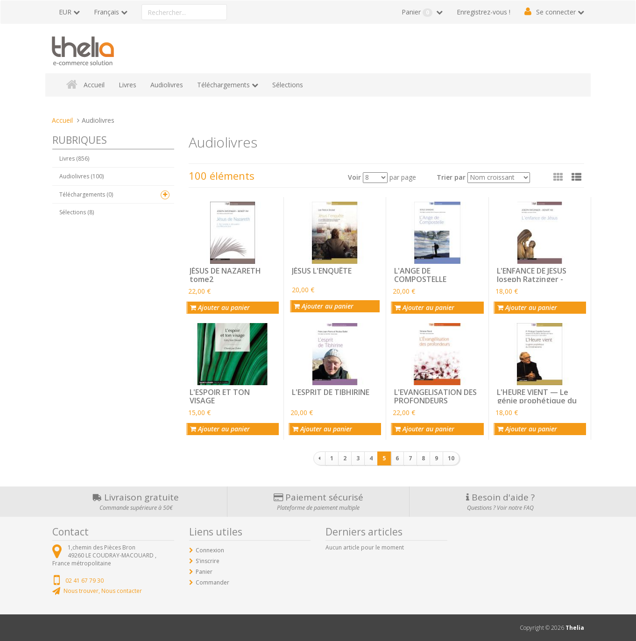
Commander (212, 582)
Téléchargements (223, 84)
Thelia (574, 628)
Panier (418, 12)
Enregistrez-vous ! (483, 11)
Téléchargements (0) (86, 194)
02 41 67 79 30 (84, 581)
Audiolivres (166, 84)
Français (106, 11)
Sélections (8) (76, 212)
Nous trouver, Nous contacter (103, 591)
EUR (65, 11)
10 (451, 458)
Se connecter (556, 11)
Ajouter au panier (220, 307)
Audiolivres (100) (81, 176)
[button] (576, 177)
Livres (127, 84)
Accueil (94, 84)
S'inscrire (207, 561)
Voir (354, 177)
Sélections (287, 84)
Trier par (451, 177)
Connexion (210, 550)
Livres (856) (74, 158)
